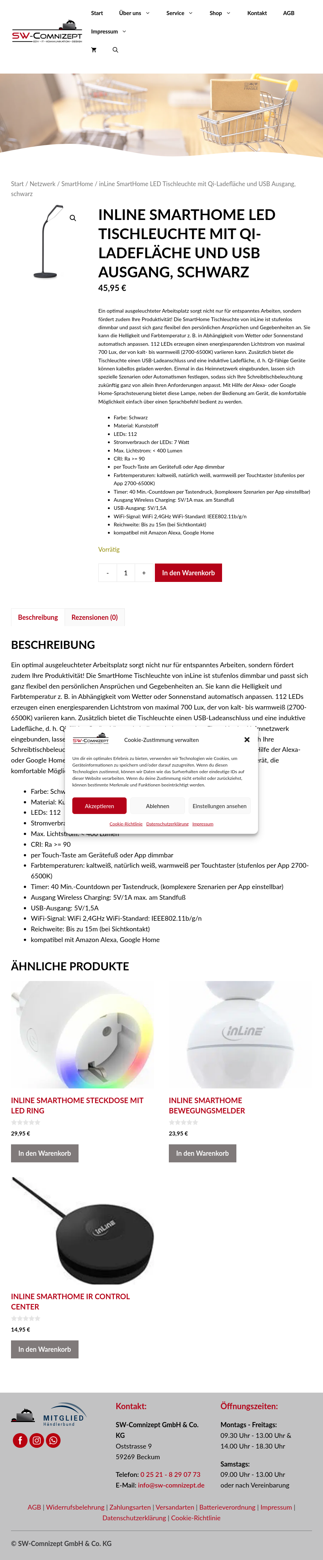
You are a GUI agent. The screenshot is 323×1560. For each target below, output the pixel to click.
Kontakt (257, 13)
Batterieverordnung (228, 1507)
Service (184, 13)
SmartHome (77, 184)
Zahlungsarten (130, 1507)
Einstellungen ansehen (220, 805)
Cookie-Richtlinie (126, 824)
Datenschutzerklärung (167, 824)
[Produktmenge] (126, 573)
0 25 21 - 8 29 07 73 (170, 1474)
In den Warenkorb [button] (44, 1153)
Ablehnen (157, 805)
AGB (288, 13)
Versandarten (176, 1507)
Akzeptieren (99, 805)
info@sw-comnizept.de (171, 1485)
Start (97, 13)
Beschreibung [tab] (38, 617)
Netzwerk (43, 184)
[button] (247, 739)
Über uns (139, 13)
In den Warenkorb (188, 573)
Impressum (202, 824)
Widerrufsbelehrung (76, 1507)
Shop (224, 13)
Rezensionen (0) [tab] (95, 617)
